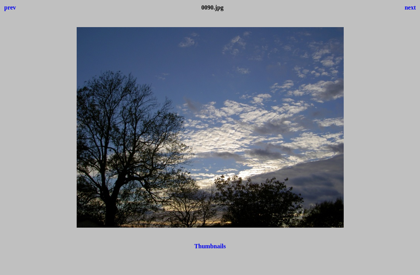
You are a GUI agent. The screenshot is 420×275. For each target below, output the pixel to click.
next (410, 7)
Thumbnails (210, 246)
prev (10, 7)
